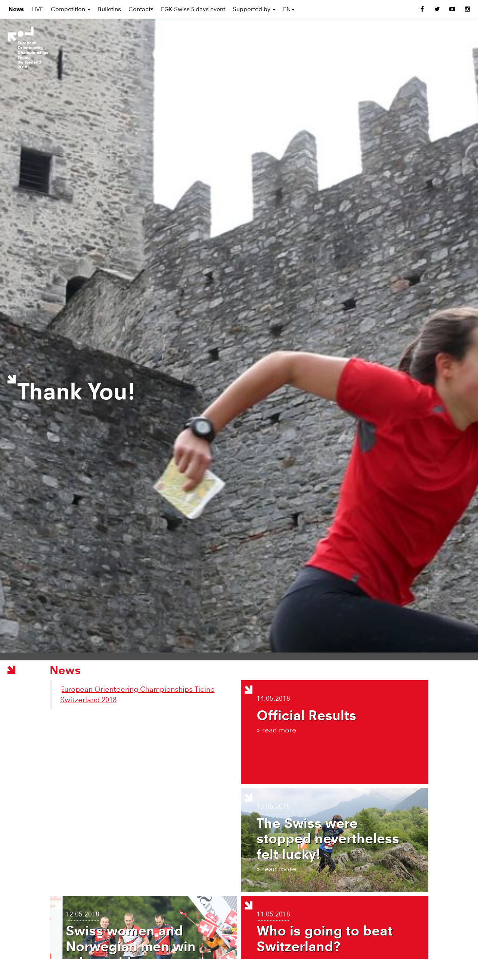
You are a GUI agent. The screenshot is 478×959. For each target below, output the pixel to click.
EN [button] (289, 9)
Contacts (140, 9)
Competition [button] (70, 9)
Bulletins (109, 9)
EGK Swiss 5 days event (193, 9)
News (16, 9)
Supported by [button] (254, 9)
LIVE (37, 9)
